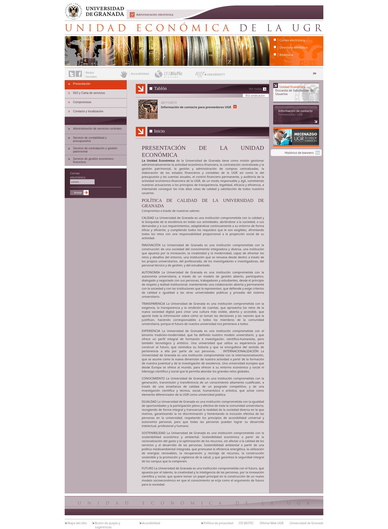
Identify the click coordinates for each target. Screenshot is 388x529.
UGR (234, 173)
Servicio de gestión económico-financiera (93, 160)
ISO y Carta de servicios (89, 92)
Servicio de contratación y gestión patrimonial (95, 150)
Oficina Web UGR (271, 523)
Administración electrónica (154, 14)
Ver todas (255, 89)
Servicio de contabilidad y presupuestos (90, 139)
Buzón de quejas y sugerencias (107, 525)
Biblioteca (286, 55)
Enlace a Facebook (79, 74)
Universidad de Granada (93, 8)
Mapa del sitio (77, 523)
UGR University (210, 76)
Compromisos (82, 102)
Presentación (81, 83)
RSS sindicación (255, 95)
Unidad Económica (194, 28)
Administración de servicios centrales (97, 128)
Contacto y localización (88, 111)
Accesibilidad (151, 523)
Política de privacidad (218, 523)
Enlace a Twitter (72, 74)
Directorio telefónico (293, 47)
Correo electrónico (292, 40)
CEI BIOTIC (246, 523)
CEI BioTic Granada (174, 74)
